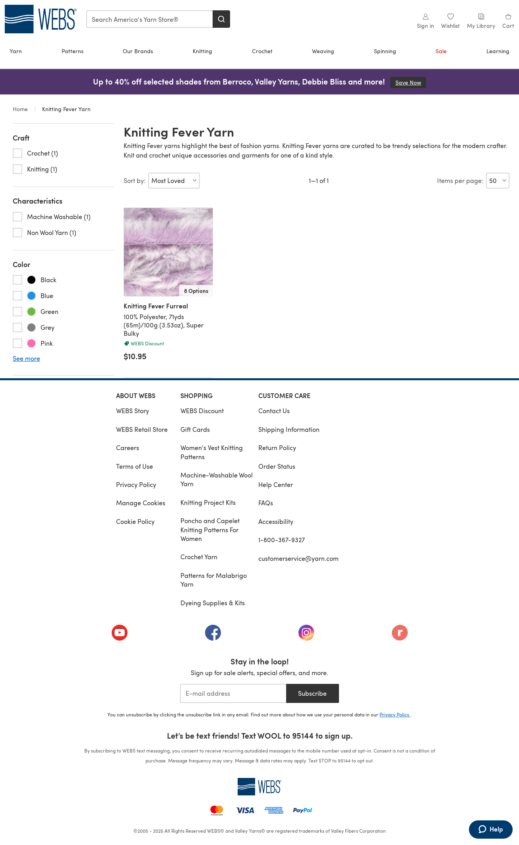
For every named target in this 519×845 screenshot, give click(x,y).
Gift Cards (195, 429)
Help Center (275, 484)
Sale (441, 51)
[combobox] (149, 19)
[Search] (221, 19)
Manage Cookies (140, 503)
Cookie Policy (135, 521)
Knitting (202, 51)
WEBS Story (132, 410)
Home (21, 109)
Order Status (276, 466)
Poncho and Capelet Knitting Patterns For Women (210, 529)
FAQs (265, 503)
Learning (497, 51)
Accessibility (275, 521)
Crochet (262, 51)
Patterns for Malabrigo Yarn (213, 579)
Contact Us (274, 410)
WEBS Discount (202, 410)
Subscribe (312, 693)
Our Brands (138, 51)
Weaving (323, 51)
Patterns (72, 51)
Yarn (16, 51)
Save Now (410, 82)
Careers (127, 447)
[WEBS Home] (259, 786)
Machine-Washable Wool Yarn (216, 479)
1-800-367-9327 (281, 539)
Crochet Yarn (198, 556)
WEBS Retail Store (142, 429)
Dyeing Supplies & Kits (212, 603)
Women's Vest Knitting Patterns (211, 451)
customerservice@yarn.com (298, 558)
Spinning (385, 51)
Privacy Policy (136, 484)
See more (26, 358)
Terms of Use (134, 466)
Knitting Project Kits (208, 502)
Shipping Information (289, 429)
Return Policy (277, 447)
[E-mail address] (233, 693)
